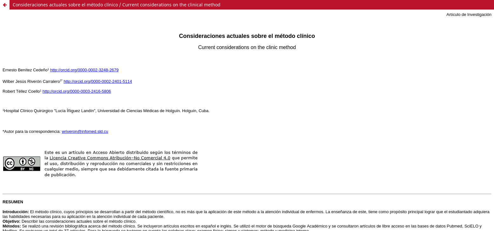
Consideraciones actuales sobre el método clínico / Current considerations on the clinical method (116, 5)
